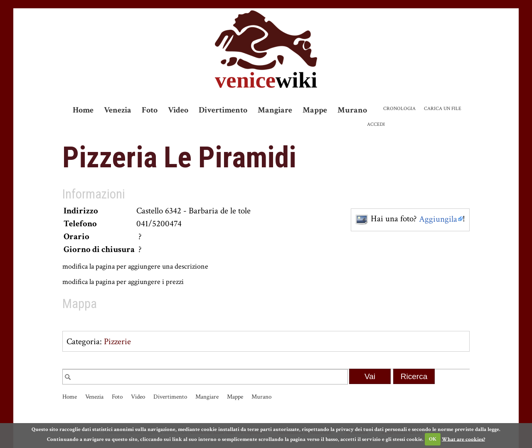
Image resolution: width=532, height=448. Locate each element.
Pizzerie (117, 341)
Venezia (117, 110)
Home (83, 110)
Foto (150, 110)
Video (178, 110)
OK (432, 439)
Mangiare (275, 110)
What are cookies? (463, 439)
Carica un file (442, 108)
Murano (352, 110)
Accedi (376, 124)
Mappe (315, 110)
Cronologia (399, 108)
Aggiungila (438, 219)
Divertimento (223, 110)
